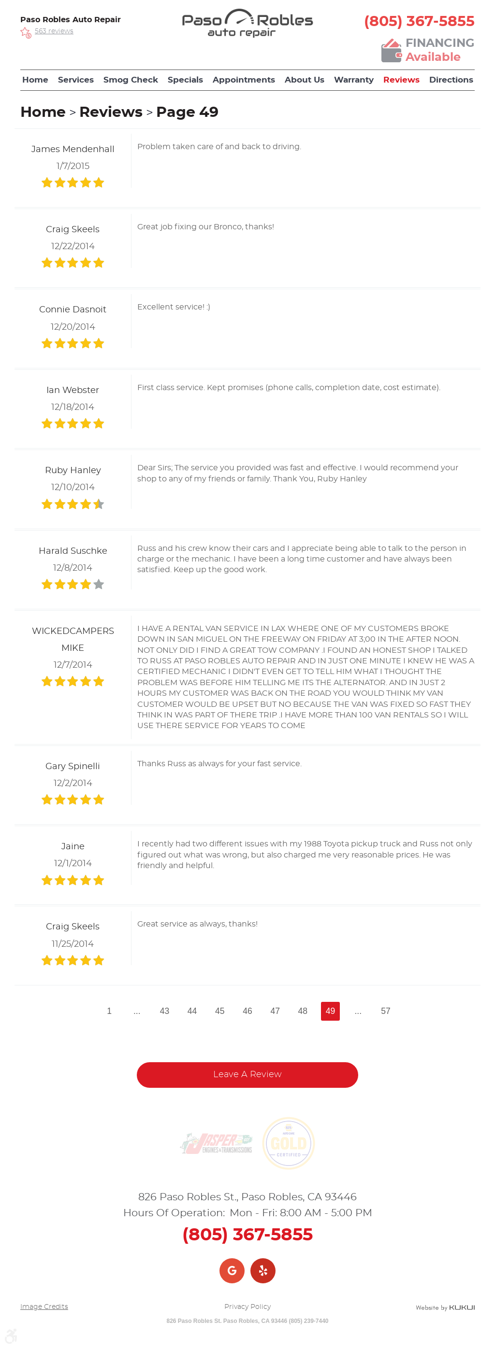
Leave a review (247, 1074)
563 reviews (54, 31)
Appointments (244, 80)
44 (192, 1011)
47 (275, 1011)
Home (35, 80)
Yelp (263, 1270)
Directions (451, 80)
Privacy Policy (247, 1307)
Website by (445, 1308)
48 (303, 1011)
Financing (440, 51)
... (137, 1011)
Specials (185, 80)
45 (220, 1011)
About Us (304, 80)
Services (76, 80)
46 (247, 1011)
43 (165, 1011)
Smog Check (130, 80)
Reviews (401, 80)
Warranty (354, 80)
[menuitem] (35, 80)
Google (232, 1270)
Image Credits (44, 1307)
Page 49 (187, 112)
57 (386, 1011)
